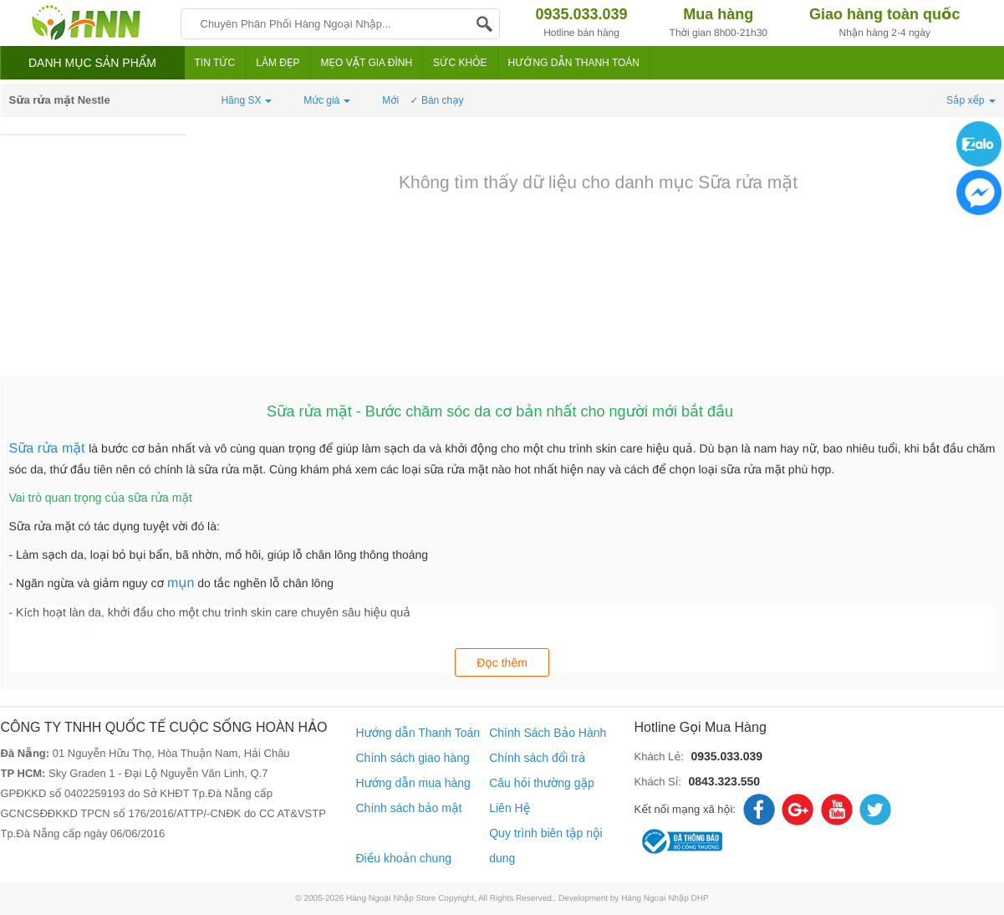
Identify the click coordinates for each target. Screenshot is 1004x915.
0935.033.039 (726, 756)
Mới (390, 100)
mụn (180, 583)
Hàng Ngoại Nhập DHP (665, 898)
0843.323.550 (724, 781)
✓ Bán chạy (437, 100)
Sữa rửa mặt (49, 449)
